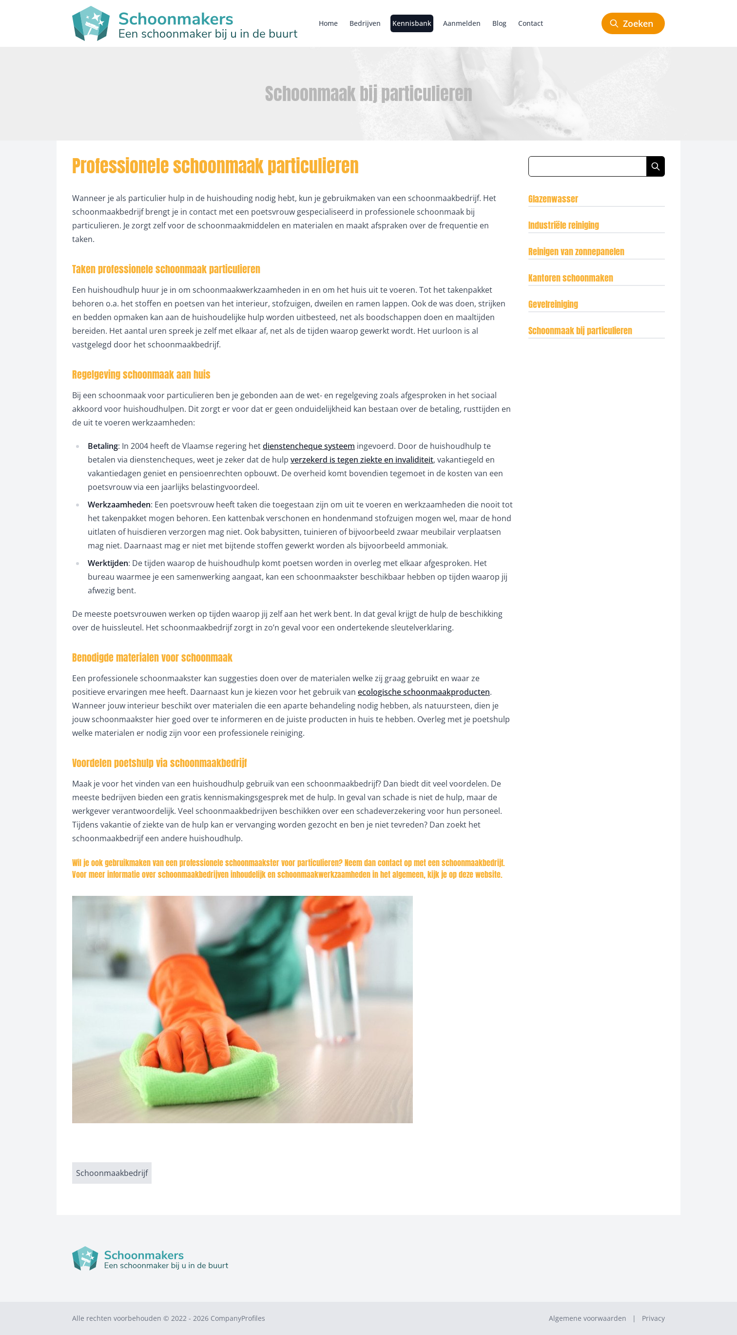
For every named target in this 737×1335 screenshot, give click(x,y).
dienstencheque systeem (309, 446)
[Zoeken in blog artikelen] (587, 166)
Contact (530, 23)
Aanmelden (462, 23)
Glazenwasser (553, 198)
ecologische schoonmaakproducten (424, 692)
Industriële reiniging (563, 225)
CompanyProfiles (238, 1318)
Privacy (653, 1318)
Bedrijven (365, 23)
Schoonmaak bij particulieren (580, 330)
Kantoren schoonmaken (570, 277)
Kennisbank (411, 23)
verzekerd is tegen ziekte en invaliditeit (362, 459)
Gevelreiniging (553, 304)
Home (328, 23)
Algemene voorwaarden (587, 1318)
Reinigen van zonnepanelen (576, 251)
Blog (499, 23)
